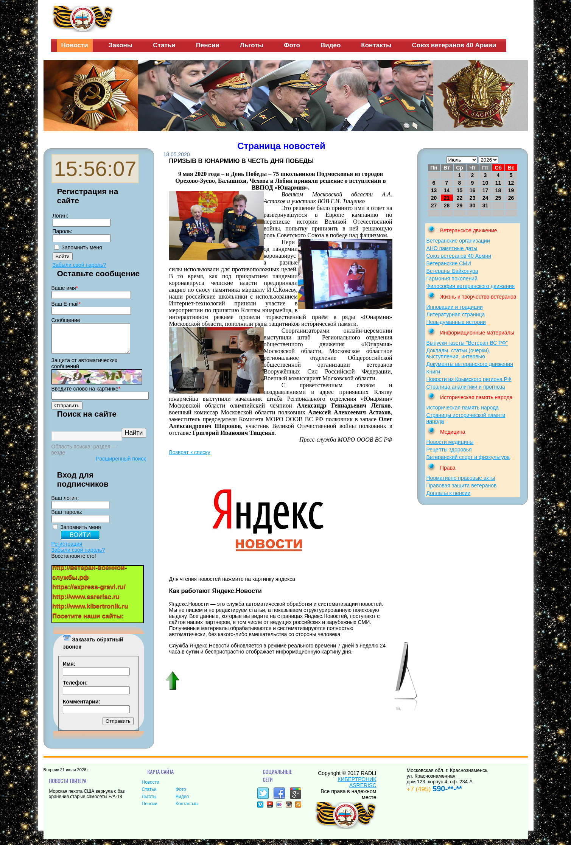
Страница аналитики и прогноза (465, 387)
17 (485, 190)
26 (511, 198)
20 (434, 198)
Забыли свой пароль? (79, 265)
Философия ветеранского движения (470, 286)
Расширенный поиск (121, 464)
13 (434, 190)
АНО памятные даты (452, 248)
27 (434, 205)
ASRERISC (363, 791)
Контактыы (187, 809)
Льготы (251, 45)
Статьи (164, 45)
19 (511, 190)
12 (511, 183)
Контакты (376, 45)
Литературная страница (455, 314)
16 (473, 190)
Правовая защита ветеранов (461, 485)
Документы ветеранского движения (469, 364)
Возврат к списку (189, 452)
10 (485, 183)
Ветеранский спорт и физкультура (468, 457)
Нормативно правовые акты (460, 478)
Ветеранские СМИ (448, 263)
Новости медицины (450, 442)
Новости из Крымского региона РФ (469, 379)
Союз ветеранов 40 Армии (454, 45)
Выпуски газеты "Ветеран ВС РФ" (467, 343)
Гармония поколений (452, 278)
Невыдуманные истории (456, 322)
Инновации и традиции (454, 307)
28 (447, 205)
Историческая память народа (462, 408)
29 (460, 205)
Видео (331, 45)
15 (460, 190)
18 (498, 190)
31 (485, 205)
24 (485, 198)
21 (447, 198)
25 (498, 198)
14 (447, 190)
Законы (121, 45)
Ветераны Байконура (452, 271)
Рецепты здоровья (449, 450)
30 (473, 205)
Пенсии (207, 45)
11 (498, 183)
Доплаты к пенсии (448, 493)
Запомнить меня (82, 247)
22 (460, 198)
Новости (74, 45)
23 (473, 198)
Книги (433, 372)
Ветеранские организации (458, 241)
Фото (292, 45)
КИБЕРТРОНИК (357, 785)
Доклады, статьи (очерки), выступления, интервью (458, 353)
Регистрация (66, 549)
